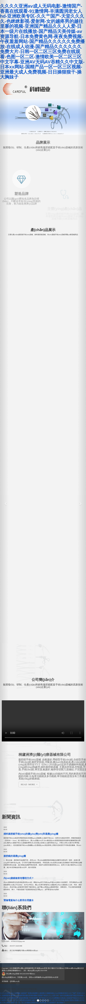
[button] (4, 502)
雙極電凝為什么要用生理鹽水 (19, 900)
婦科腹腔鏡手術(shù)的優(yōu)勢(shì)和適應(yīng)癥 (31, 834)
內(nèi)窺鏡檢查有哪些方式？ (19, 878)
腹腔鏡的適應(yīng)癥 (15, 856)
